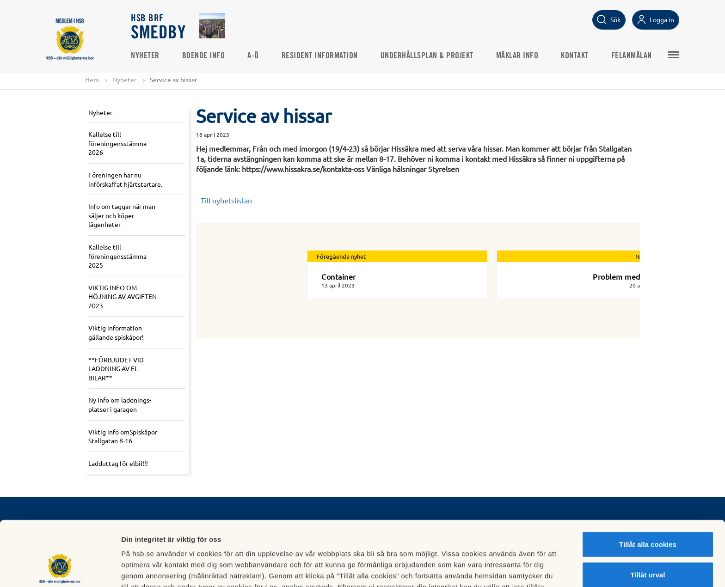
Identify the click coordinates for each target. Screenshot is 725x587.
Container (338, 276)
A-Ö (253, 56)
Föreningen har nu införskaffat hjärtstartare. (125, 179)
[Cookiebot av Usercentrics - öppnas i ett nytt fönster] (59, 569)
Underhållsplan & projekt (427, 56)
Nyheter (145, 56)
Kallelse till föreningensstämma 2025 (117, 256)
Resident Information (320, 56)
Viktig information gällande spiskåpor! (116, 333)
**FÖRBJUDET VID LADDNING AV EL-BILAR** (116, 368)
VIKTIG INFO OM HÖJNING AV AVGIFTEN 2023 (122, 296)
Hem (92, 79)
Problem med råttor (628, 276)
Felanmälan (632, 56)
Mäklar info (518, 56)
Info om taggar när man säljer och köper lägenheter (121, 215)
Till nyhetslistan (226, 200)
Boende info (204, 56)
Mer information (491, 569)
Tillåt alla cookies (647, 485)
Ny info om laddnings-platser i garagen (119, 405)
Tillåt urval (648, 516)
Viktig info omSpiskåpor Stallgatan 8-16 (122, 436)
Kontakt (575, 56)
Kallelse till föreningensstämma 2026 (117, 143)
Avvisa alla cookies (647, 546)
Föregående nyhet (341, 256)
